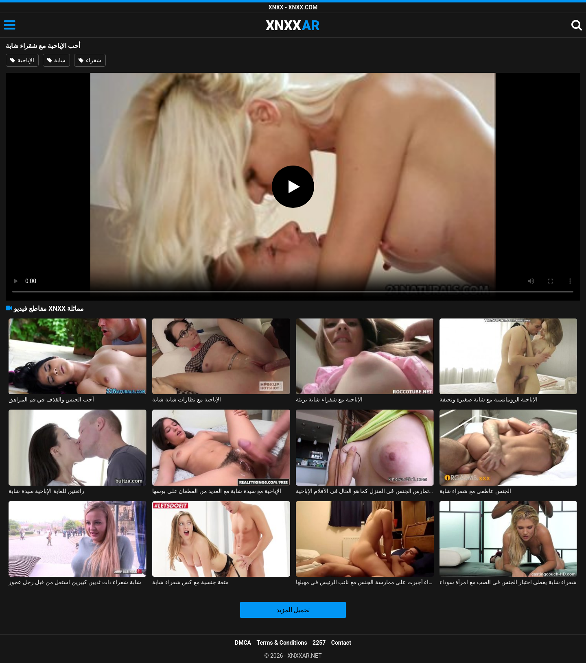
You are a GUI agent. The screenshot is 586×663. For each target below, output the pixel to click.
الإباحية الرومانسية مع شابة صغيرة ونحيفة (489, 399)
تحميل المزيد (293, 610)
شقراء (90, 60)
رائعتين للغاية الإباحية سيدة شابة (46, 491)
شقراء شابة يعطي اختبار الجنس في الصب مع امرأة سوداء (508, 582)
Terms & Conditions (282, 642)
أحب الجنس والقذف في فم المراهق (51, 399)
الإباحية (22, 60)
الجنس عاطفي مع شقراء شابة (475, 491)
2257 (319, 642)
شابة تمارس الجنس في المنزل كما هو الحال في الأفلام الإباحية (365, 491)
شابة (56, 60)
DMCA (243, 642)
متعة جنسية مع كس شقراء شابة (190, 582)
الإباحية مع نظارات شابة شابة (186, 399)
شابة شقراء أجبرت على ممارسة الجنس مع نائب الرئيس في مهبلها (365, 582)
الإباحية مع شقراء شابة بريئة (329, 399)
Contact (341, 642)
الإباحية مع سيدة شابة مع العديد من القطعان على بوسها (216, 491)
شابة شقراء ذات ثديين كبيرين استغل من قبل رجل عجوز (75, 582)
